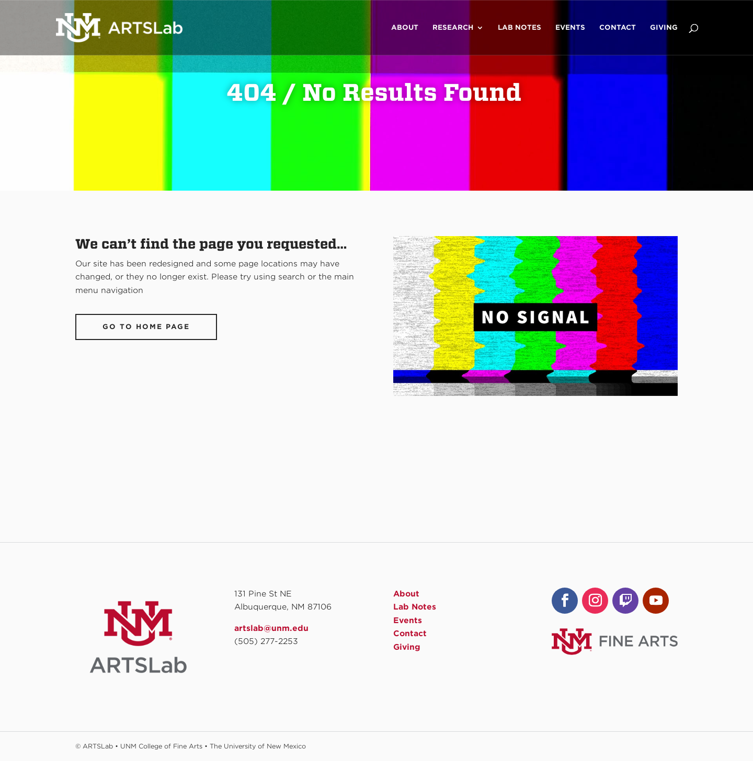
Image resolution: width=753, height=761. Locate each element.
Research (452, 27)
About (404, 27)
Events (570, 27)
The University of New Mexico (258, 746)
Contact (617, 27)
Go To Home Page (146, 327)
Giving (664, 27)
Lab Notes (519, 27)
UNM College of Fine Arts (161, 746)
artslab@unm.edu (271, 628)
